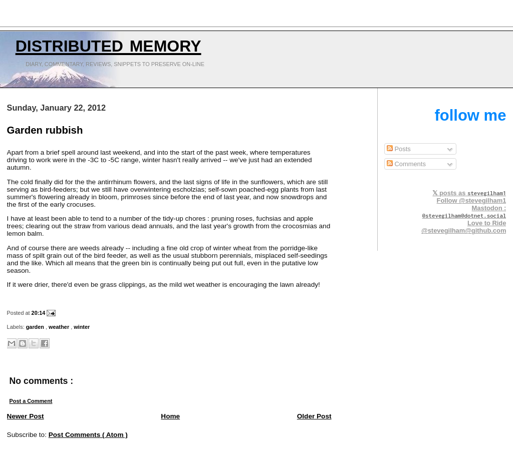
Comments (406, 164)
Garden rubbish (45, 130)
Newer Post (25, 416)
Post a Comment (31, 401)
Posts (399, 149)
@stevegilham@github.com (463, 230)
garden (36, 327)
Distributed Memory (108, 44)
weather (60, 327)
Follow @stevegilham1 (471, 200)
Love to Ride (486, 223)
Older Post (314, 416)
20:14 (39, 313)
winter (82, 327)
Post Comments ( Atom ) (88, 434)
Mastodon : (464, 211)
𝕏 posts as (469, 193)
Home (170, 416)
